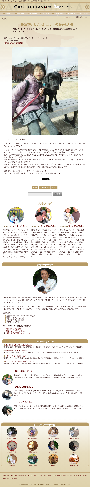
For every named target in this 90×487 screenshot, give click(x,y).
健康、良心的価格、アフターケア (18, 333)
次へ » (54, 187)
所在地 (49, 475)
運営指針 (69, 475)
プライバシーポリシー (80, 475)
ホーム (8, 13)
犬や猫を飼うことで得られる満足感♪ (18, 345)
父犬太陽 (19, 43)
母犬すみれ (9, 43)
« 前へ (35, 187)
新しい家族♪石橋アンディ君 (52, 226)
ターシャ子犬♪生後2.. (23, 402)
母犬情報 (33, 13)
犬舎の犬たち (42, 475)
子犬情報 (20, 13)
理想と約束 (6, 475)
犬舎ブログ (45, 203)
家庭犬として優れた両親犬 (16, 331)
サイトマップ (15, 478)
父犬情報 (45, 13)
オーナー (71, 17)
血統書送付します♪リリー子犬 (16, 350)
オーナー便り (58, 14)
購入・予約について (31, 475)
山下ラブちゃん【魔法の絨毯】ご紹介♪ (19, 361)
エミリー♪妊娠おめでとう (23, 226)
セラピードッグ (57, 475)
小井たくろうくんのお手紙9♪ (15, 356)
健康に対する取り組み (17, 475)
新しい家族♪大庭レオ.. (24, 371)
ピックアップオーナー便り (45, 425)
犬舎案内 (71, 13)
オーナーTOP (44, 187)
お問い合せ (83, 13)
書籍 (64, 475)
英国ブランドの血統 (13, 329)
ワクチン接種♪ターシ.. (24, 387)
